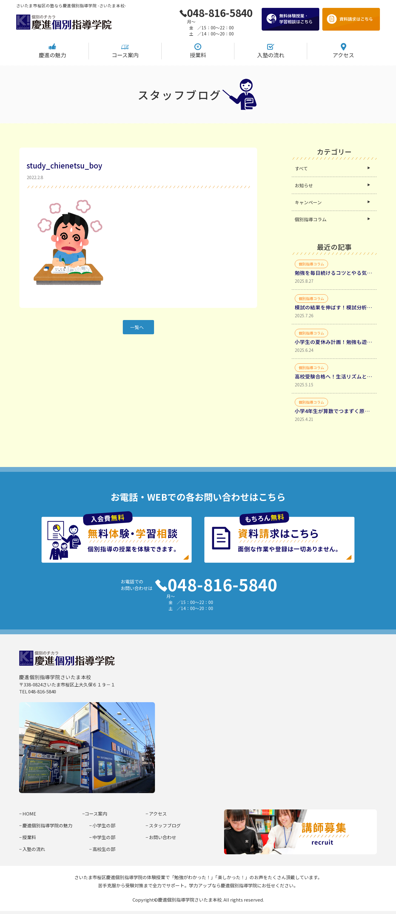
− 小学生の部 (102, 825)
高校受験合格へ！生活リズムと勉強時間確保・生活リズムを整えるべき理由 (334, 376)
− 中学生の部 (102, 837)
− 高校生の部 (102, 849)
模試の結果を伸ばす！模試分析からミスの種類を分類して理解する (334, 307)
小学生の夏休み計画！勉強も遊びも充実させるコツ (334, 341)
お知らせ (304, 185)
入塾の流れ (270, 51)
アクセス (343, 51)
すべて (301, 168)
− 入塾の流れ (32, 849)
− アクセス (156, 813)
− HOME (27, 813)
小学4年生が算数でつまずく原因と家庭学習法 (334, 411)
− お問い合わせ (161, 837)
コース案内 (125, 51)
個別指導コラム (311, 219)
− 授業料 (27, 837)
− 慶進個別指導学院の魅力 (45, 825)
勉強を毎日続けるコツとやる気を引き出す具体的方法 (334, 272)
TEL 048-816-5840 (37, 691)
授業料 (198, 51)
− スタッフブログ (163, 825)
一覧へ (137, 327)
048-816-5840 (216, 13)
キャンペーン (308, 202)
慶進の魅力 (52, 51)
